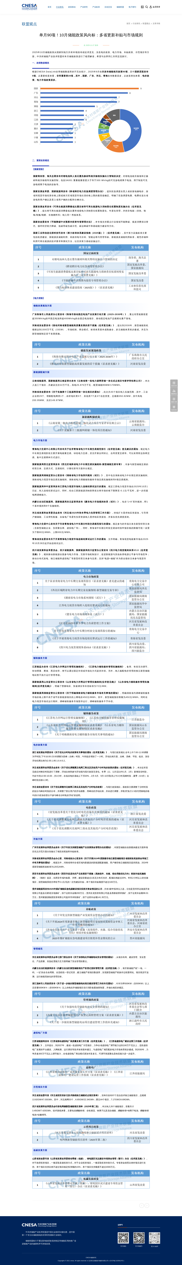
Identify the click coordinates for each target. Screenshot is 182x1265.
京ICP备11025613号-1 (117, 1261)
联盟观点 (146, 23)
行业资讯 (136, 23)
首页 (128, 23)
